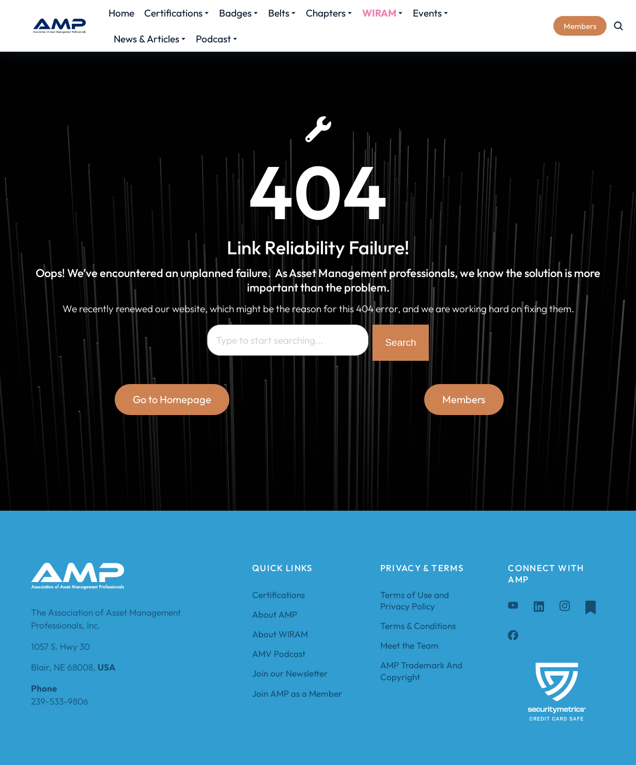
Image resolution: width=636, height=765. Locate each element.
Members (580, 26)
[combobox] (287, 340)
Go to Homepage (172, 399)
